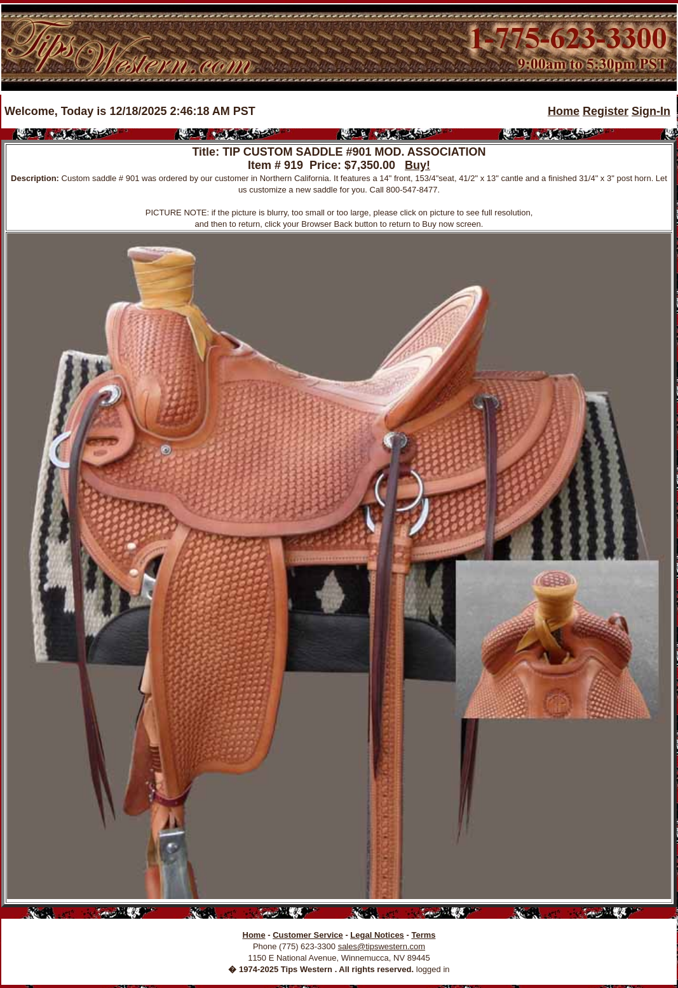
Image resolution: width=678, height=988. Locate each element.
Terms (423, 935)
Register (605, 111)
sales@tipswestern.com (381, 946)
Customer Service (308, 935)
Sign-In (651, 111)
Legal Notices (377, 935)
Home (564, 111)
